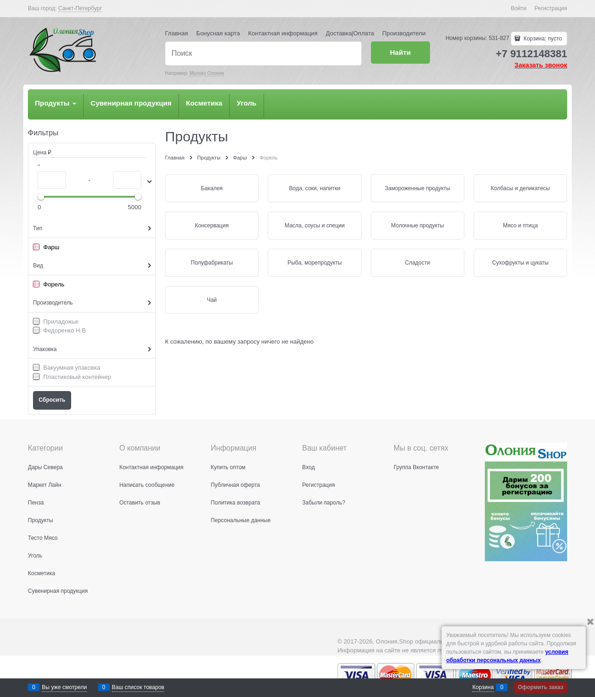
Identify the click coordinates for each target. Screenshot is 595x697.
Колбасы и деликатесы (520, 188)
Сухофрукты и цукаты (520, 262)
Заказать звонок (541, 65)
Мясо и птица (520, 225)
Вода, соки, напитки (314, 188)
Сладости (417, 262)
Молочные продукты (417, 225)
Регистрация (551, 8)
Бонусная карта (218, 33)
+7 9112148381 (531, 54)
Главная (176, 33)
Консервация (212, 225)
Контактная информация (282, 33)
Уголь (246, 103)
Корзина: (542, 38)
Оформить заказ (540, 687)
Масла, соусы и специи (314, 225)
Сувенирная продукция (131, 103)
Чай (212, 300)
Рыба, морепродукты (314, 262)
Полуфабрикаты (212, 262)
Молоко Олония (207, 73)
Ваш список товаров (138, 687)
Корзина (483, 687)
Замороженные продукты (417, 188)
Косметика (204, 103)
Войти (519, 8)
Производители (403, 33)
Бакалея (212, 188)
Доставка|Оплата (350, 33)
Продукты (55, 103)
